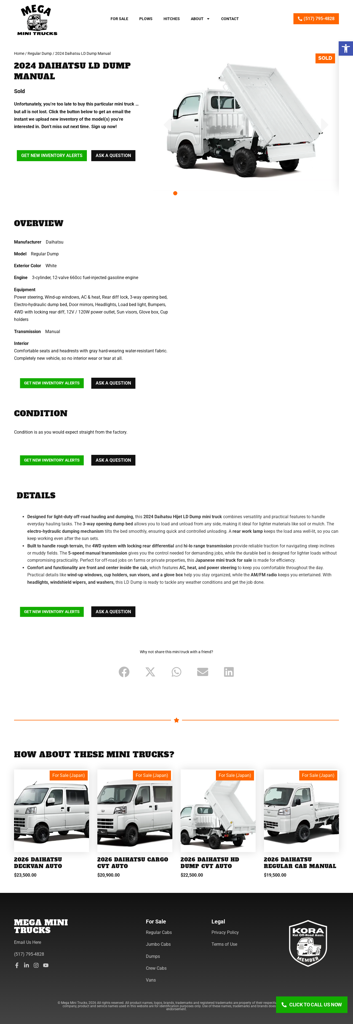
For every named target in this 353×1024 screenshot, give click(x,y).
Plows (146, 19)
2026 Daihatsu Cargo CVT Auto (133, 863)
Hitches (172, 19)
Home (19, 53)
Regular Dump (40, 53)
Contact (230, 19)
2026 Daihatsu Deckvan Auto (38, 863)
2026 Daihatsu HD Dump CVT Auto (210, 863)
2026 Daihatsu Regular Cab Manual (300, 863)
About (200, 18)
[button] (346, 48)
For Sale (119, 19)
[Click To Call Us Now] (311, 1004)
